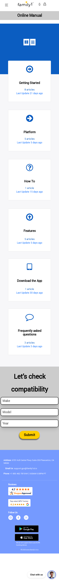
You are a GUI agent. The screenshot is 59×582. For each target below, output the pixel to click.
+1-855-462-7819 (17, 473)
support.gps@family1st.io (25, 468)
